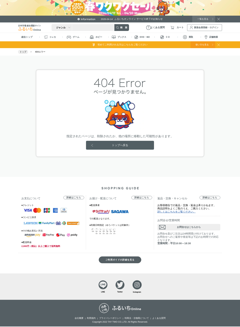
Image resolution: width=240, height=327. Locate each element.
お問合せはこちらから (189, 227)
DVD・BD (142, 37)
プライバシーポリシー (110, 318)
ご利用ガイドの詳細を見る (120, 260)
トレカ (50, 37)
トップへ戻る (120, 145)
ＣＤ (165, 37)
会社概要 (79, 318)
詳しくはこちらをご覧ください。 (176, 211)
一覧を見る (202, 19)
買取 (188, 37)
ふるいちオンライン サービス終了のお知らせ (133, 19)
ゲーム (73, 37)
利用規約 (91, 318)
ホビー (96, 37)
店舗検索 (211, 37)
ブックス (119, 37)
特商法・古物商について (137, 318)
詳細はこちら (73, 197)
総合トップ (26, 37)
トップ (23, 52)
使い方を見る (201, 44)
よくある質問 (159, 318)
